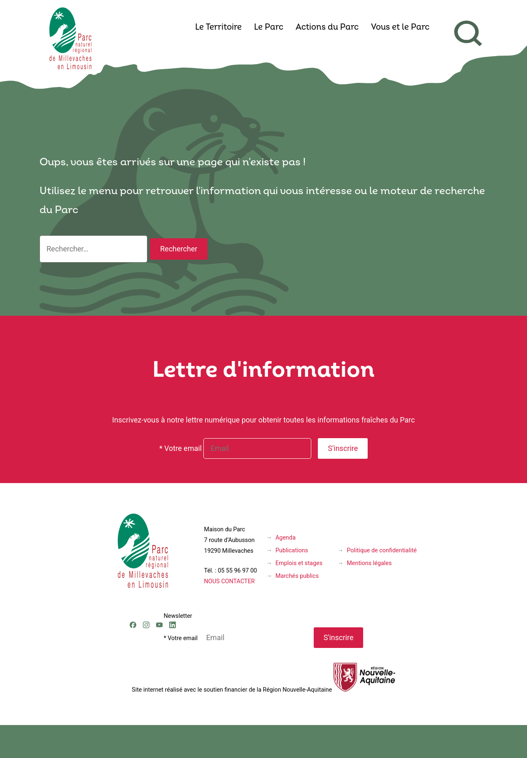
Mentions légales (369, 563)
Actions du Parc (327, 27)
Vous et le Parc (400, 27)
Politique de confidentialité (382, 550)
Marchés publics (297, 576)
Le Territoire (218, 27)
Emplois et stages (298, 563)
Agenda (285, 537)
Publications (291, 550)
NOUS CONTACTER (229, 581)
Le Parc (268, 27)
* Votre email (180, 448)
